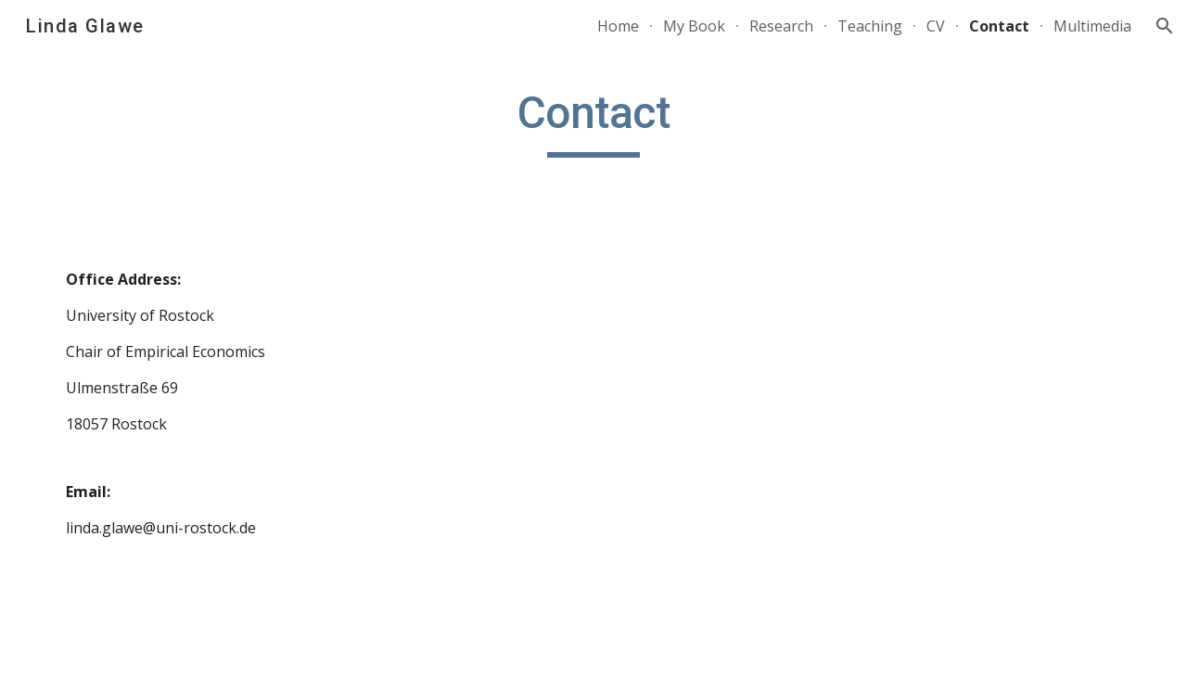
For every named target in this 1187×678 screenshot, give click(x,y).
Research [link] (781, 26)
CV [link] (935, 26)
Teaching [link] (869, 26)
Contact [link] (999, 26)
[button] (1164, 26)
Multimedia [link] (1092, 26)
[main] (593, 121)
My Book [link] (694, 26)
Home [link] (618, 26)
